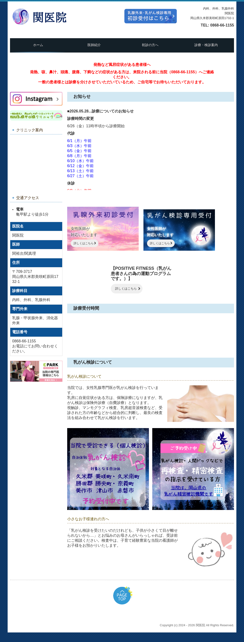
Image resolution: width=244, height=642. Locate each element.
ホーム (38, 45)
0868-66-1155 (222, 25)
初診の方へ (150, 45)
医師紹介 (94, 45)
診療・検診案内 (206, 45)
